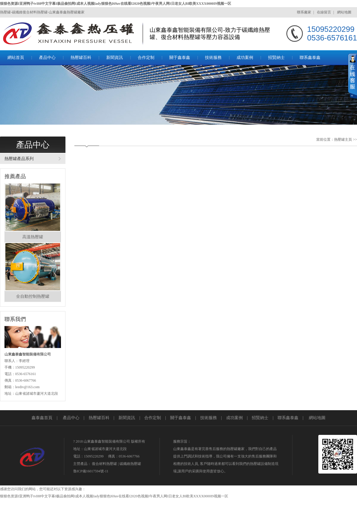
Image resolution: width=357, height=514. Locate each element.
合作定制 (146, 57)
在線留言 (324, 12)
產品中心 (47, 57)
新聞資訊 (114, 57)
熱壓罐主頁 (343, 139)
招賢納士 (276, 57)
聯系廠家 (304, 12)
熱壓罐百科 (81, 57)
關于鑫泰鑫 (179, 57)
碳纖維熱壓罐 (130, 464)
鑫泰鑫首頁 (42, 418)
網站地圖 (344, 12)
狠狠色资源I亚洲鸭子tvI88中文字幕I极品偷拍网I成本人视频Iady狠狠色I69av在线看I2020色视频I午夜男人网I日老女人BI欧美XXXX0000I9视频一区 (115, 3)
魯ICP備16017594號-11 (90, 471)
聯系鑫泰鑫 (310, 57)
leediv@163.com (27, 387)
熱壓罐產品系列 (19, 158)
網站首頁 (15, 57)
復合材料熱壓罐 (104, 464)
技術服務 (213, 57)
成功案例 (245, 57)
